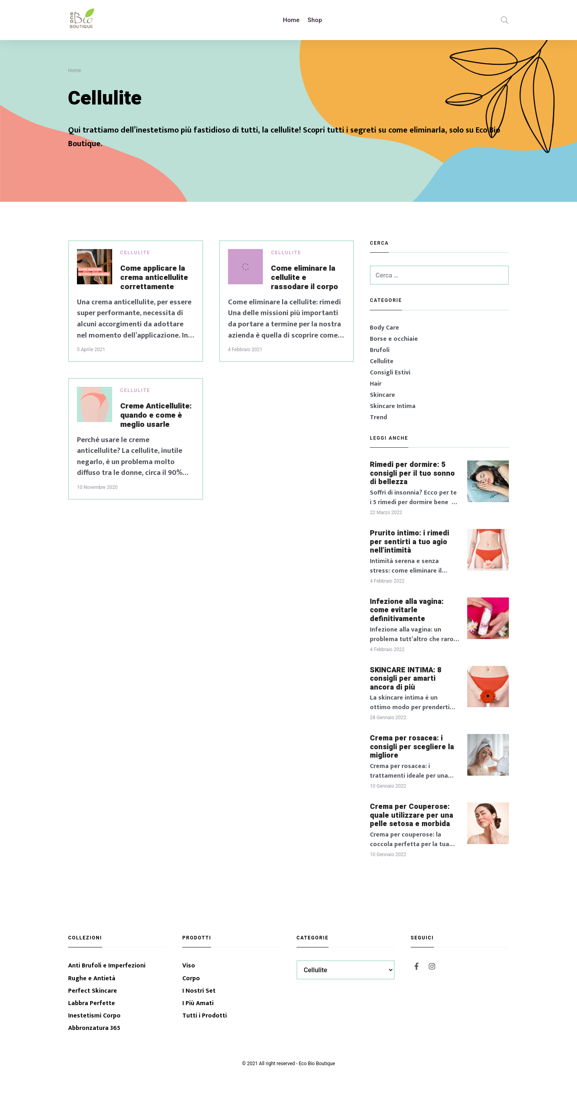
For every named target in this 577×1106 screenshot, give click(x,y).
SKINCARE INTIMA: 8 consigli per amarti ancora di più (405, 679)
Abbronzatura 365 (94, 1028)
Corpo (191, 978)
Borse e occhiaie (394, 339)
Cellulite (135, 252)
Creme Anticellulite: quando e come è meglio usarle (156, 415)
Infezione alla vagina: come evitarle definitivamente (407, 610)
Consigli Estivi (390, 372)
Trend (378, 417)
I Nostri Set (199, 990)
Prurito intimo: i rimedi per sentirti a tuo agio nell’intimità (409, 542)
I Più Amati (198, 1003)
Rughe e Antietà (91, 978)
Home (291, 20)
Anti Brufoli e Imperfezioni (106, 965)
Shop (315, 20)
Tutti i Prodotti (204, 1015)
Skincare (382, 395)
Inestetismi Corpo (94, 1015)
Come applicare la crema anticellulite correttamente (154, 278)
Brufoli (379, 350)
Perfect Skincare (92, 990)
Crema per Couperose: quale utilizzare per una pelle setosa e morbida (411, 815)
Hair (375, 383)
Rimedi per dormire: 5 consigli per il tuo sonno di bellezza (412, 473)
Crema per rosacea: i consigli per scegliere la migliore (412, 747)
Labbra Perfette (91, 1003)
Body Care (384, 327)
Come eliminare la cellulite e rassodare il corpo (304, 278)
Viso (188, 965)
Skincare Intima (393, 406)
